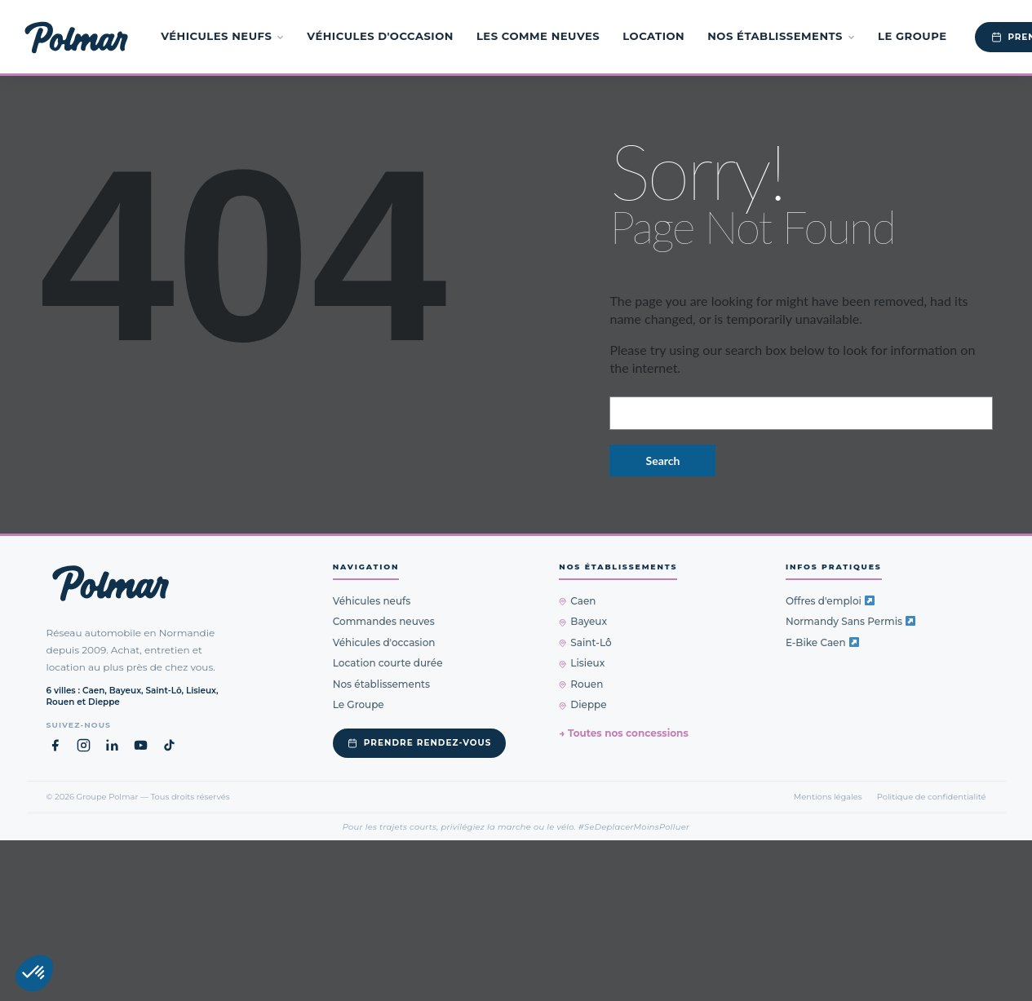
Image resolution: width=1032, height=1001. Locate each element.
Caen (577, 601)
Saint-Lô (585, 642)
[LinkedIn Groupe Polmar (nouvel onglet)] (112, 745)
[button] (34, 973)
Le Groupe (912, 35)
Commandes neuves (384, 621)
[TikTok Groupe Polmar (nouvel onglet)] (169, 745)
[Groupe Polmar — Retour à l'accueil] (111, 583)
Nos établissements (781, 35)
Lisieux (582, 663)
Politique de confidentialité (931, 796)
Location (653, 35)
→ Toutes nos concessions (623, 733)
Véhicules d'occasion (380, 35)
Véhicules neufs (222, 35)
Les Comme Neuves (538, 35)
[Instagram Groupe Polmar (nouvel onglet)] (83, 745)
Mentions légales (828, 796)
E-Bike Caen (822, 642)
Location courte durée (388, 663)
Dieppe (582, 704)
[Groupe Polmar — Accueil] (76, 36)
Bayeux (583, 621)
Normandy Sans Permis (850, 621)
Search (663, 460)
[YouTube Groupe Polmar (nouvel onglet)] (140, 745)
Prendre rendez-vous (420, 742)
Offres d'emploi (830, 601)
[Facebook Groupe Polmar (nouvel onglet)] (55, 745)
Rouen (581, 684)
